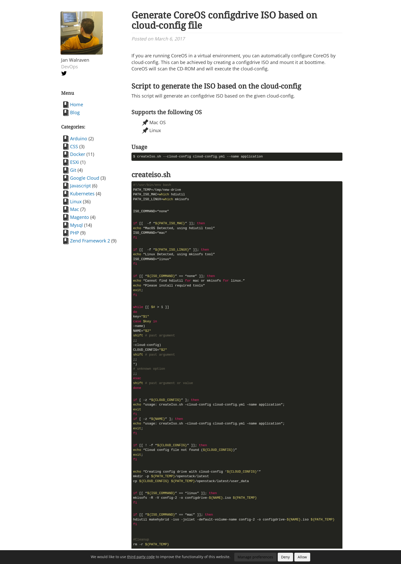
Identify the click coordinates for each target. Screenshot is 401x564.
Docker (77, 154)
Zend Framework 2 (90, 241)
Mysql (76, 225)
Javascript (80, 186)
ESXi (74, 162)
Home (76, 104)
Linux (76, 201)
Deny (285, 557)
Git (73, 170)
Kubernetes (82, 193)
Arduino (78, 138)
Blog (75, 112)
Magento (79, 217)
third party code (141, 556)
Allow (302, 557)
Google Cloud (84, 178)
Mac (74, 209)
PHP (74, 233)
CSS (74, 146)
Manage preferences (255, 557)
